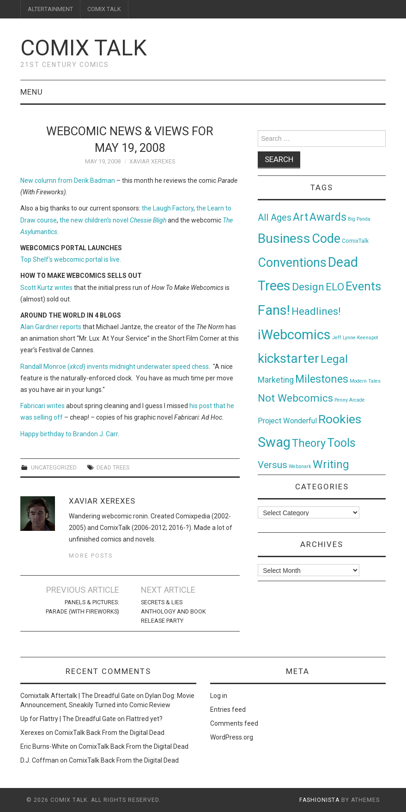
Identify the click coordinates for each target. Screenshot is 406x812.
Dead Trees (113, 467)
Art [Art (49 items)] (300, 217)
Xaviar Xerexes (152, 161)
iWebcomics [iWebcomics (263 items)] (294, 335)
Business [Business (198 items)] (284, 238)
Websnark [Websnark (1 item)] (300, 466)
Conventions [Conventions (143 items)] (292, 262)
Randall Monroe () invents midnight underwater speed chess (114, 366)
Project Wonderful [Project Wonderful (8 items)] (287, 420)
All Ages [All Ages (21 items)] (274, 217)
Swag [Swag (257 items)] (274, 442)
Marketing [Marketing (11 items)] (276, 380)
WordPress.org (231, 737)
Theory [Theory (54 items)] (309, 443)
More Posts (91, 555)
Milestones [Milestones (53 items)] (321, 379)
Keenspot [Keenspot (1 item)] (367, 338)
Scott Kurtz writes (46, 287)
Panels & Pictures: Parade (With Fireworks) (82, 607)
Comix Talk (83, 48)
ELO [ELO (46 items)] (335, 287)
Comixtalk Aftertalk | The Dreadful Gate (77, 695)
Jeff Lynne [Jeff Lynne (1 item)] (344, 338)
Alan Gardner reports (50, 327)
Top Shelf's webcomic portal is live (70, 259)
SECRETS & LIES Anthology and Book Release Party (173, 611)
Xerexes (32, 732)
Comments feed (234, 723)
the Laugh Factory (168, 208)
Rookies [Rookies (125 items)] (339, 419)
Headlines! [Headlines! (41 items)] (316, 311)
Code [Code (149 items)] (326, 238)
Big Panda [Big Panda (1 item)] (359, 219)
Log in (218, 695)
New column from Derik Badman (67, 180)
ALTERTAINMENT (50, 9)
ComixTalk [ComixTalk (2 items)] (355, 241)
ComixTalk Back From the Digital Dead (109, 732)
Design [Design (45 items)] (308, 287)
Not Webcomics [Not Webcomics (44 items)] (295, 398)
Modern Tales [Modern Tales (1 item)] (365, 381)
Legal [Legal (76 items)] (334, 359)
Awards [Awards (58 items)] (327, 217)
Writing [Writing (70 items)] (331, 464)
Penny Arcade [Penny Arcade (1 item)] (349, 400)
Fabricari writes (42, 405)
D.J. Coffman (39, 760)
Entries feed (228, 709)
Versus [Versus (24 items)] (272, 464)
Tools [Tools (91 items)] (341, 443)
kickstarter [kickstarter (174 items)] (288, 358)
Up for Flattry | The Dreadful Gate (68, 718)
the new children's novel (113, 220)
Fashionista (319, 800)
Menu (31, 91)
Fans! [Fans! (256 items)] (274, 310)
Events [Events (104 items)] (363, 286)
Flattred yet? (144, 718)
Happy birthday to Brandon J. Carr (69, 434)
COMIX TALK (104, 9)
